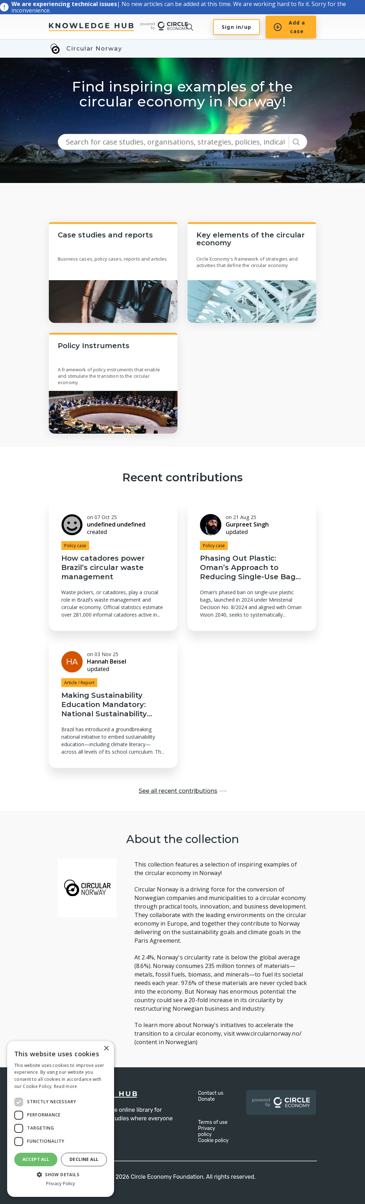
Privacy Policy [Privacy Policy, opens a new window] (60, 1183)
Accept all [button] (36, 1159)
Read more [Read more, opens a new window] (65, 1086)
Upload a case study (183, 162)
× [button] (106, 1048)
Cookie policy (213, 1140)
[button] (60, 1174)
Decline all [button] (84, 1159)
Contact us (210, 1093)
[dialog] (60, 1119)
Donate (206, 1099)
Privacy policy (206, 1131)
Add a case (289, 27)
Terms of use (213, 1122)
